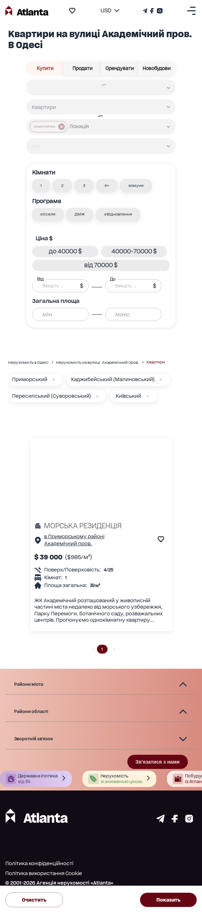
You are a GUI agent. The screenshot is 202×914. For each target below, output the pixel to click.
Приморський (29, 379)
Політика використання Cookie (43, 873)
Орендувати (119, 68)
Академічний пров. (68, 543)
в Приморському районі (74, 536)
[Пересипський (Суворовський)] (97, 396)
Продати (82, 68)
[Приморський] (54, 380)
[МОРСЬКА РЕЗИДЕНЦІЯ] (100, 525)
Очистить (34, 900)
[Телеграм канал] (146, 10)
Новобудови (156, 68)
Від (40, 279)
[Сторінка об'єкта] (37, 542)
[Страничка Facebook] (152, 11)
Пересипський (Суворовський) (51, 396)
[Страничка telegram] (160, 820)
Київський (128, 396)
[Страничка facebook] (175, 820)
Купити (45, 68)
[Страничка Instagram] (159, 11)
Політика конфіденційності (39, 863)
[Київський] (147, 396)
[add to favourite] (72, 10)
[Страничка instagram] (189, 820)
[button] (41, 185)
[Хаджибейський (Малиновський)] (161, 380)
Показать (168, 900)
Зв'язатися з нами (157, 762)
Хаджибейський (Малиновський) (113, 379)
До (113, 279)
